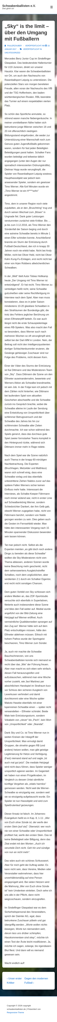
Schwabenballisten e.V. (19, 5)
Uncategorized (12, 53)
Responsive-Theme (15, 1012)
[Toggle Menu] (51, 7)
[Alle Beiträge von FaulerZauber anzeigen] (13, 46)
